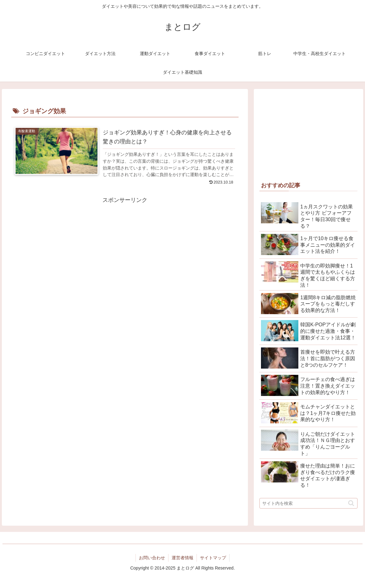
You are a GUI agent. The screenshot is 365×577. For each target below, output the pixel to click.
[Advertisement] (125, 248)
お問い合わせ (152, 557)
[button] (351, 503)
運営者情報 (182, 557)
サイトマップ (213, 557)
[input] (308, 503)
